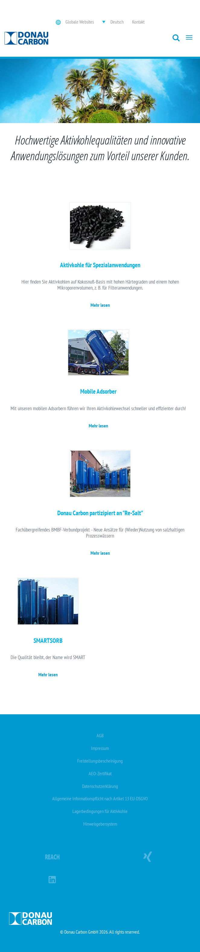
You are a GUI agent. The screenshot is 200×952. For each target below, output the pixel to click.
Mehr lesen (100, 305)
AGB (100, 735)
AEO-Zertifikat (100, 773)
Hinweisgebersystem (100, 824)
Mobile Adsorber (98, 391)
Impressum (100, 748)
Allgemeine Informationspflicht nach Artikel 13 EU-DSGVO (100, 798)
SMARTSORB (47, 640)
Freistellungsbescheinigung (100, 761)
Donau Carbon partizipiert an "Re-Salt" (100, 513)
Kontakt (138, 22)
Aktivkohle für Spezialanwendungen (100, 265)
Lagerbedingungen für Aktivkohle (100, 811)
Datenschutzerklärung (100, 786)
